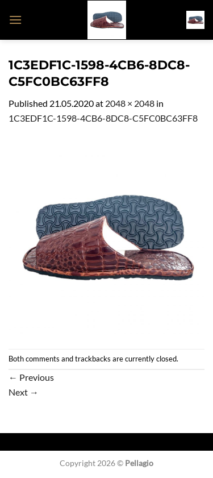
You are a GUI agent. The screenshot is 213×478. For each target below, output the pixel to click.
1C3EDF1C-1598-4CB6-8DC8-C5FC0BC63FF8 (103, 118)
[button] (15, 20)
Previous (31, 377)
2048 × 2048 (129, 103)
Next (24, 391)
